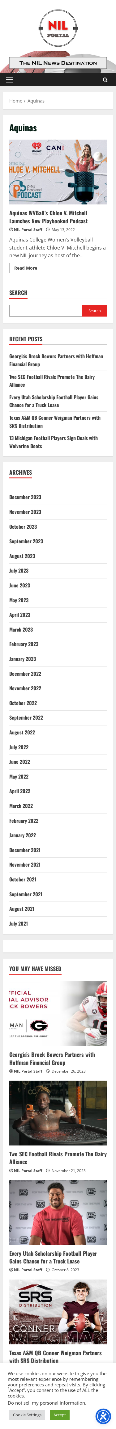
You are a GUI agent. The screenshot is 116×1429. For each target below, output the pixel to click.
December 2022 (25, 673)
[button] (9, 79)
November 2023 (25, 511)
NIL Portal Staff (28, 229)
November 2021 (25, 864)
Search (18, 292)
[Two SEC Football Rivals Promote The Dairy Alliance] (58, 1113)
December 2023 (25, 497)
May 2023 (18, 600)
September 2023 (26, 541)
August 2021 (21, 908)
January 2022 (22, 835)
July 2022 (18, 747)
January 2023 (22, 658)
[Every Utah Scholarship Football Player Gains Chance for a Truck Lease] (58, 1212)
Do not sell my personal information (46, 1403)
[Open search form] (105, 80)
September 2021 (25, 894)
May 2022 (18, 776)
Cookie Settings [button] (27, 1415)
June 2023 (19, 585)
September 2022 (26, 717)
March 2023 (21, 629)
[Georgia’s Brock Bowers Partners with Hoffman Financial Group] (58, 1013)
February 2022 (23, 820)
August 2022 (22, 732)
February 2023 (23, 644)
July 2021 (18, 923)
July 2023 (18, 570)
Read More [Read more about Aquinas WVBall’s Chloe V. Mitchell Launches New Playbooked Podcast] (28, 269)
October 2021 (22, 879)
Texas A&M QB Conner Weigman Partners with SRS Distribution (55, 1356)
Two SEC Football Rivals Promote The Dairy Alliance (58, 1158)
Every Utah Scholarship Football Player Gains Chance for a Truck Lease (53, 401)
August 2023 (22, 556)
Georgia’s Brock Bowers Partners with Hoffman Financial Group (52, 1058)
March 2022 (21, 805)
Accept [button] (60, 1415)
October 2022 (23, 703)
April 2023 (19, 614)
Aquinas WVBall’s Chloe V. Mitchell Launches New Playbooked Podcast (58, 172)
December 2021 (25, 850)
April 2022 (19, 791)
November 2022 (25, 688)
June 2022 (19, 761)
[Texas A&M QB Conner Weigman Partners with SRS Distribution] (58, 1312)
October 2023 (23, 526)
